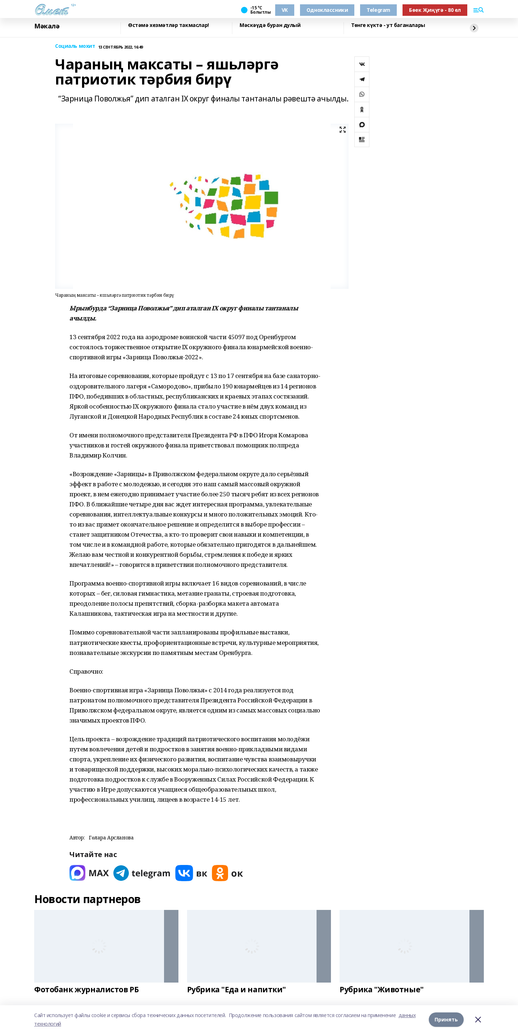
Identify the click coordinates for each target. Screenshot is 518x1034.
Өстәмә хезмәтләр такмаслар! (168, 25)
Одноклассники (327, 9)
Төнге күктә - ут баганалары (388, 25)
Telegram (378, 9)
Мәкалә (46, 26)
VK (285, 9)
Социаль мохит (75, 46)
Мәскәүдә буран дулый (270, 25)
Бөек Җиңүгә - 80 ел (435, 9)
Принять (446, 1019)
